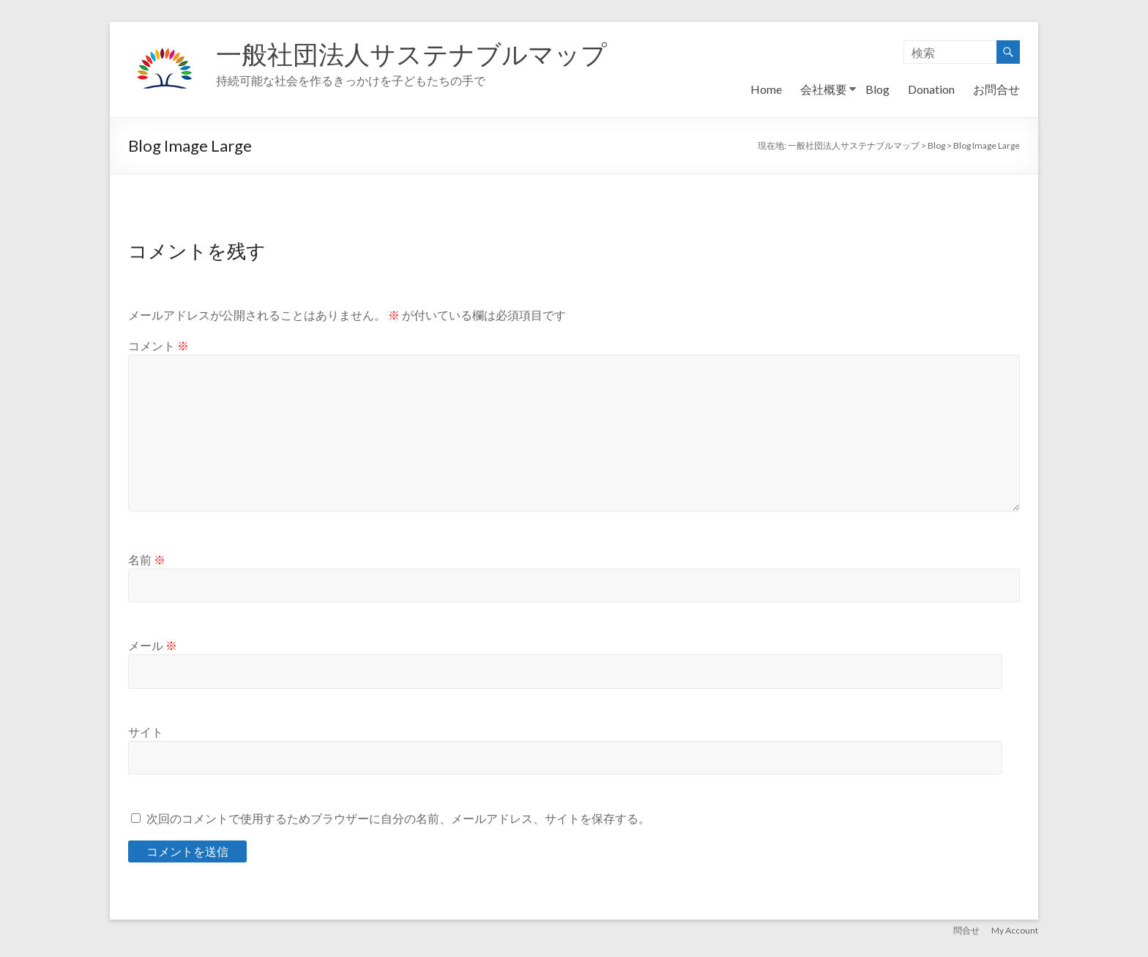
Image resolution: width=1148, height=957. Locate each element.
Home (766, 89)
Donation (931, 89)
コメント (158, 345)
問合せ (966, 930)
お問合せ (996, 89)
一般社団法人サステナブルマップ (417, 53)
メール (152, 645)
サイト (145, 732)
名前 (146, 559)
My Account (1014, 930)
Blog (877, 89)
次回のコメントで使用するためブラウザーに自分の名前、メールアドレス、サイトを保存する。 (398, 818)
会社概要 (823, 89)
